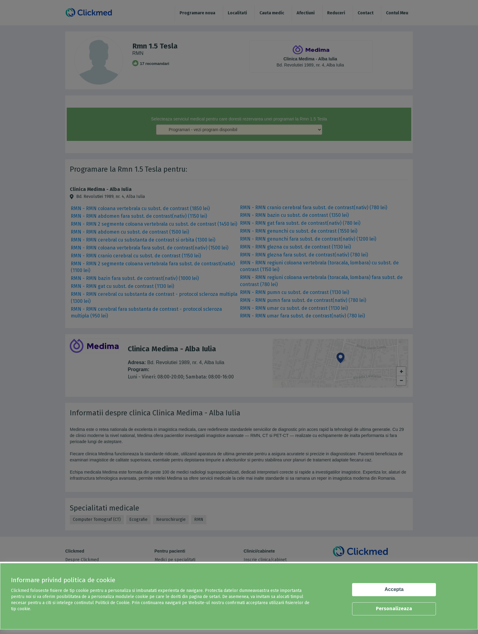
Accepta (394, 589)
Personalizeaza (394, 608)
